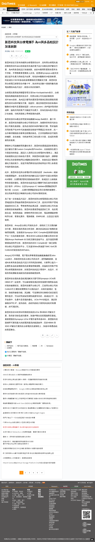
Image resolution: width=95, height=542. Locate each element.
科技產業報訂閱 (86, 497)
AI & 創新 (73, 497)
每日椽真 (90, 9)
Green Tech (52, 498)
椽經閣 (42, 5)
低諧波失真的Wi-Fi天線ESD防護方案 (80, 118)
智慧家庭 (51, 507)
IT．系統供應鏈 (18, 502)
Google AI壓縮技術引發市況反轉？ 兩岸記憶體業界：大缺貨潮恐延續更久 (81, 47)
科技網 (21, 5)
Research (32, 5)
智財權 (34, 346)
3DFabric (10, 346)
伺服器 (51, 519)
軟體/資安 (58, 13)
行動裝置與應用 (54, 520)
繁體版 (78, 1)
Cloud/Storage (27, 13)
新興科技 (51, 501)
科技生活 (84, 13)
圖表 (15, 509)
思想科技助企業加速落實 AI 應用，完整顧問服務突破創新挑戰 (25, 379)
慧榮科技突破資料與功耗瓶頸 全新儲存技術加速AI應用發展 (24, 394)
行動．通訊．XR (19, 495)
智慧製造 (51, 505)
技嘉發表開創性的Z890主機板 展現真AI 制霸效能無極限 (23, 448)
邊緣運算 (51, 493)
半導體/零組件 (15, 13)
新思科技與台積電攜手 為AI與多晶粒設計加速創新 (21, 427)
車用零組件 (52, 490)
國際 (29, 497)
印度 (29, 493)
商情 (10, 27)
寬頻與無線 (52, 510)
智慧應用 (45, 13)
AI (2, 13)
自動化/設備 (67, 13)
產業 (67, 9)
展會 (2, 498)
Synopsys (49, 346)
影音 (60, 5)
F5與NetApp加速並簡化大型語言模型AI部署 (19, 422)
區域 (73, 9)
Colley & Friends (65, 490)
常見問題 (38, 482)
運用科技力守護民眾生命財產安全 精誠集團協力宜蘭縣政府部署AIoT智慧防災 (30, 408)
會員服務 (84, 493)
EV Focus (52, 500)
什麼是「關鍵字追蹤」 (15, 355)
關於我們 (4, 482)
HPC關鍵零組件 (54, 491)
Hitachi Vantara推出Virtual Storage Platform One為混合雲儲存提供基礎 (29, 463)
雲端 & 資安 (74, 493)
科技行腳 (62, 493)
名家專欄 (62, 491)
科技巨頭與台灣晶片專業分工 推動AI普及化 (80, 125)
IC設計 (51, 525)
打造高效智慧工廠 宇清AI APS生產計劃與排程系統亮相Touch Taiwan (81, 133)
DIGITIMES (87, 486)
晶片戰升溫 (4, 490)
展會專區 (76, 13)
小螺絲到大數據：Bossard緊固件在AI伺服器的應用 (21, 370)
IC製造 (51, 527)
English (90, 482)
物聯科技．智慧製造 (20, 507)
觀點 (83, 9)
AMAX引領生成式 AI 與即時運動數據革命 (17, 375)
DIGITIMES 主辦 (76, 490)
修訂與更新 (4, 502)
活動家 (52, 5)
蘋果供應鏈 (59, 9)
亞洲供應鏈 (52, 503)
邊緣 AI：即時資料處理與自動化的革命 (17, 437)
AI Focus (51, 515)
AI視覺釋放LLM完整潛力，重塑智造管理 (17, 458)
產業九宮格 (4, 495)
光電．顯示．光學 (19, 504)
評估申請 (86, 1)
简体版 (82, 1)
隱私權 (31, 482)
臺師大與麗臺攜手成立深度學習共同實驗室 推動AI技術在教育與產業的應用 (30, 398)
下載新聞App (86, 509)
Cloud (51, 514)
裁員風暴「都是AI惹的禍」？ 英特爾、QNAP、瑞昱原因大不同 (81, 38)
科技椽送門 (4, 497)
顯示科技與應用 (54, 529)
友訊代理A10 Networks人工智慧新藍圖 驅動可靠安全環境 (24, 432)
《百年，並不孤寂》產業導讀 (30, 9)
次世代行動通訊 (54, 512)
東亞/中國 (31, 495)
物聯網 (51, 508)
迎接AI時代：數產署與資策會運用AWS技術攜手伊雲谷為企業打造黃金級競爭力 (18, 442)
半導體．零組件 (18, 491)
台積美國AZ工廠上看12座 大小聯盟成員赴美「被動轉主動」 (81, 63)
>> (42, 472)
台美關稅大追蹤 (13, 8)
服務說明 (19, 482)
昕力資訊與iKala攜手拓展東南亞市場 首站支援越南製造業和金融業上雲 (28, 453)
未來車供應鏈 (47, 9)
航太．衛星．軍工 (19, 500)
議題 (78, 9)
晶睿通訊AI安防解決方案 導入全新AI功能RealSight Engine (24, 413)
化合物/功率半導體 (54, 496)
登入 (92, 1)
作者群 (62, 495)
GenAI (92, 13)
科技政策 (16, 505)
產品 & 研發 (74, 495)
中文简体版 (82, 482)
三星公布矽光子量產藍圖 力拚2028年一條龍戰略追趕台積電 (80, 71)
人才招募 (84, 504)
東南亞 (30, 491)
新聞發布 (11, 482)
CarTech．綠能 (18, 493)
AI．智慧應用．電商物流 (19, 497)
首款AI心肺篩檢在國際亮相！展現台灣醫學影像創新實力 (23, 384)
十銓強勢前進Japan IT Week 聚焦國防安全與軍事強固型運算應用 (80, 151)
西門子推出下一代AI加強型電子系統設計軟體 (19, 418)
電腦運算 (51, 517)
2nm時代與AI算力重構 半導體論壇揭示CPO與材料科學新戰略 (80, 142)
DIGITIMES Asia (71, 5)
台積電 (9, 348)
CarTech (37, 13)
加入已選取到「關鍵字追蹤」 (17, 352)
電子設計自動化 (22, 346)
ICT (51, 13)
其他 (72, 498)
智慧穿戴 (51, 522)
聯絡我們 (84, 505)
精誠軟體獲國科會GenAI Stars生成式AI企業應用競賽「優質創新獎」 (27, 403)
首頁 (4, 9)
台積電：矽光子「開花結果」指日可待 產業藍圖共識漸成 (80, 56)
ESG (7, 13)
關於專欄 (62, 496)
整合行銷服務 (86, 502)
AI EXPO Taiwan (76, 500)
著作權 (25, 482)
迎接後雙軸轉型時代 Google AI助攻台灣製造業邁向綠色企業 (25, 389)
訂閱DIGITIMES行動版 (87, 499)
